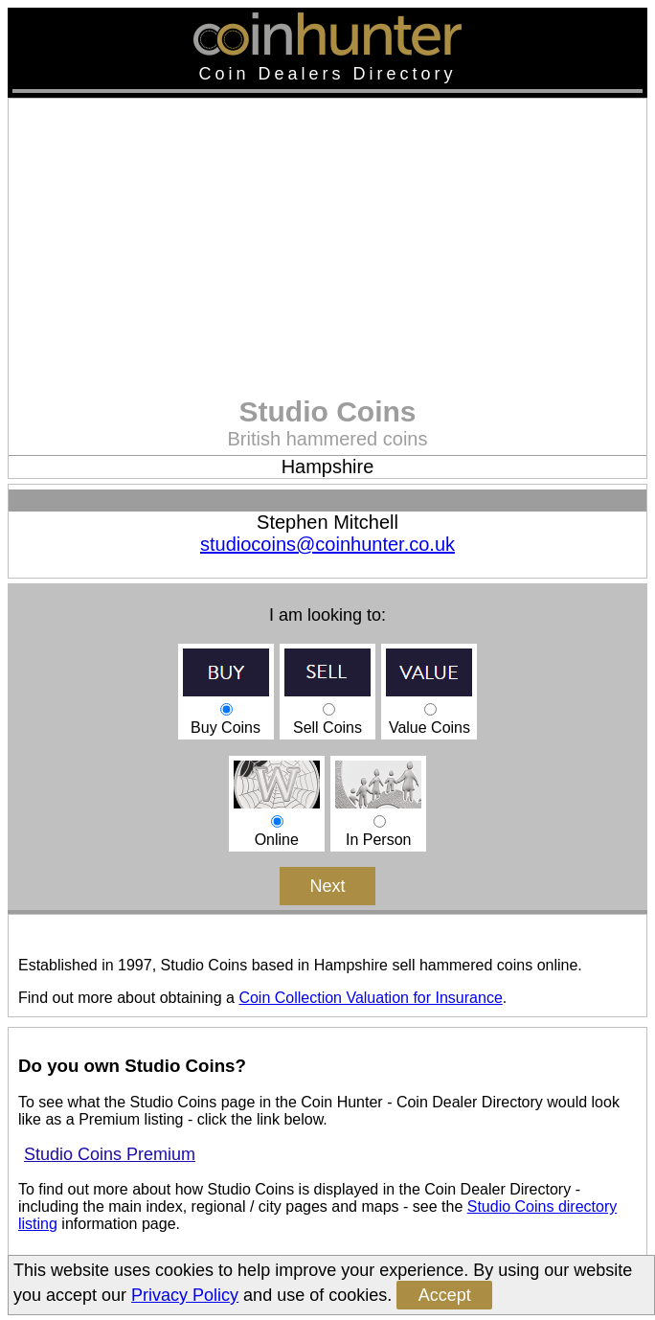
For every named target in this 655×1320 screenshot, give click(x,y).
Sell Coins (327, 709)
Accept (444, 1295)
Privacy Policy (184, 1295)
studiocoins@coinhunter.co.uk (327, 544)
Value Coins (429, 709)
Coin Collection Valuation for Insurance (370, 998)
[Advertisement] (327, 252)
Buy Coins (226, 709)
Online (277, 821)
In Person (378, 821)
